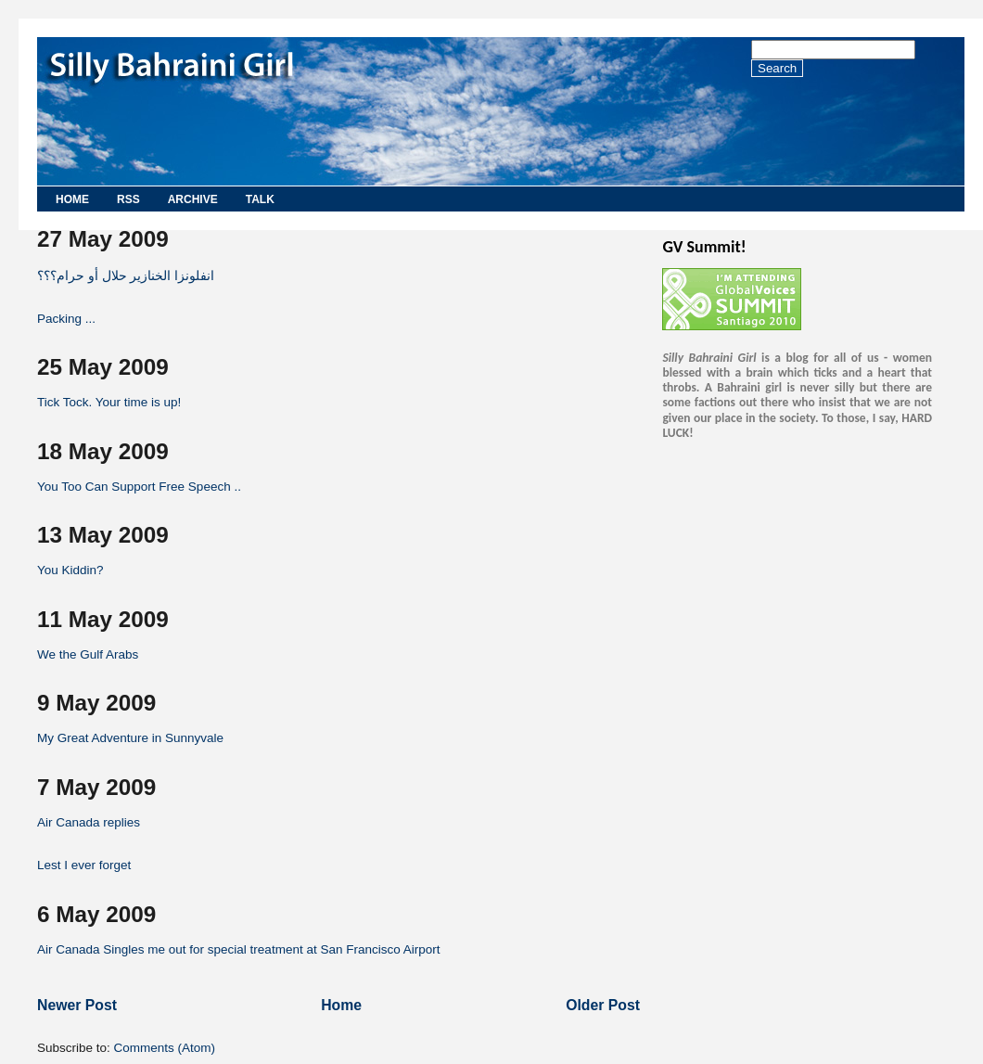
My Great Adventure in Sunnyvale (130, 738)
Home (72, 199)
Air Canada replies (88, 822)
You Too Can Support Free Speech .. (139, 487)
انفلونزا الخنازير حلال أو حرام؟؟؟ (125, 276)
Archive (193, 199)
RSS (128, 199)
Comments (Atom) (165, 1048)
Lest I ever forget (84, 865)
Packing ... (66, 319)
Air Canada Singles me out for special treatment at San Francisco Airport (238, 949)
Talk (260, 199)
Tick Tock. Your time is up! (109, 402)
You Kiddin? (70, 570)
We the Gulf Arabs (87, 654)
